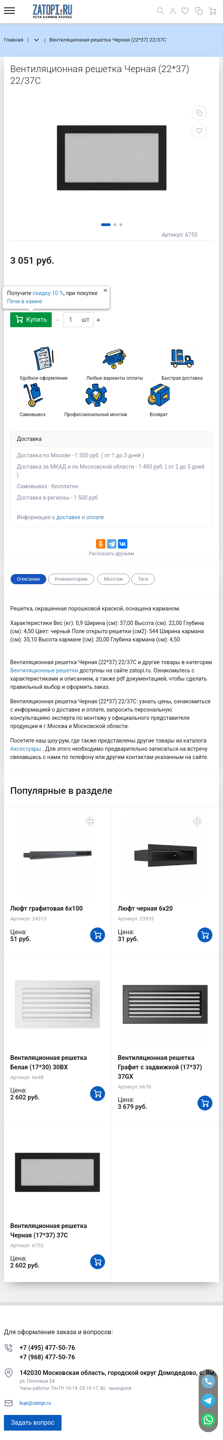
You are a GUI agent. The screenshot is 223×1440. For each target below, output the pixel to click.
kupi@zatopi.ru (35, 1403)
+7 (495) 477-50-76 (47, 1347)
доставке (68, 517)
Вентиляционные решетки (45, 670)
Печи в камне (24, 301)
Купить (31, 319)
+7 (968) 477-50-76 (47, 1357)
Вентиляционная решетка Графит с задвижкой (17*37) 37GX (160, 1067)
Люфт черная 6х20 (145, 908)
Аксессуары (26, 749)
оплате (95, 517)
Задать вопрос (32, 1422)
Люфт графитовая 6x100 (46, 908)
